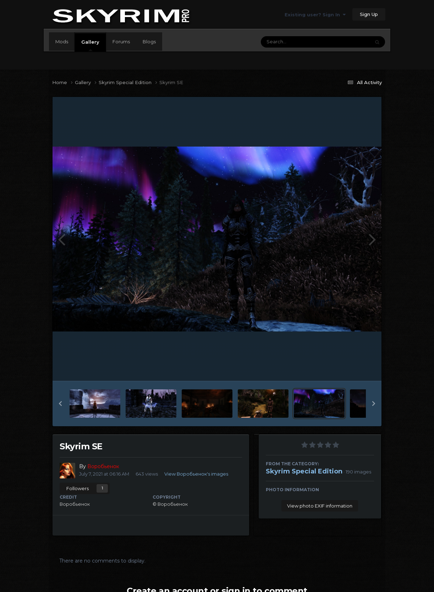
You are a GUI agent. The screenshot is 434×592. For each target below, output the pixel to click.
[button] (60, 403)
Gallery (90, 45)
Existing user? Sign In (315, 14)
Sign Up (369, 14)
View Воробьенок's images (196, 474)
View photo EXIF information (319, 506)
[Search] (296, 42)
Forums (121, 41)
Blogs (149, 41)
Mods (61, 41)
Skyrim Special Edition (304, 471)
